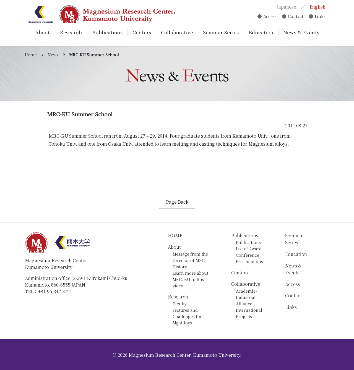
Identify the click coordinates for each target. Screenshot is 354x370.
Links (319, 16)
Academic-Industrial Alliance (246, 297)
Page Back (177, 202)
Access (268, 16)
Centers (239, 272)
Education (296, 254)
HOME (175, 235)
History (180, 266)
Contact (294, 16)
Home (31, 54)
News (53, 54)
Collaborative (245, 284)
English (317, 7)
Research (178, 296)
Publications (244, 235)
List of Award (249, 248)
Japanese (286, 7)
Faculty (180, 303)
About (174, 247)
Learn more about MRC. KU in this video (190, 279)
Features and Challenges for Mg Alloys (187, 316)
